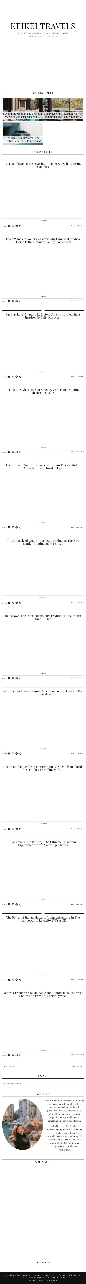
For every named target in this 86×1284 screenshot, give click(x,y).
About (37, 1275)
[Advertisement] (43, 64)
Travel (62, 1275)
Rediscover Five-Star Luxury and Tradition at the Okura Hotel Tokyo (43, 617)
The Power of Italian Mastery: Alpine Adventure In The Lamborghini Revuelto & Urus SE (43, 918)
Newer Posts (77, 1066)
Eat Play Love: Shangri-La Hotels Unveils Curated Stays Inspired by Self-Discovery (43, 315)
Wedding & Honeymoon (36, 1277)
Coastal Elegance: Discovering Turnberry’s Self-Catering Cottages (43, 165)
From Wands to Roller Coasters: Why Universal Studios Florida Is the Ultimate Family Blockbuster (43, 240)
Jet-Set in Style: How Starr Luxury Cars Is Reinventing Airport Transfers (43, 391)
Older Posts (9, 1066)
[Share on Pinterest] (16, 226)
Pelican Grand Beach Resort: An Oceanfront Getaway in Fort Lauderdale (43, 692)
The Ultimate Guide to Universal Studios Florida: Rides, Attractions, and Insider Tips (43, 466)
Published (59, 1277)
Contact (49, 1275)
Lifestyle (74, 1275)
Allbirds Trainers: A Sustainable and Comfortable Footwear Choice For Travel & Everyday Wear (43, 994)
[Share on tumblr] (19, 226)
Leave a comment (77, 225)
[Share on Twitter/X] (13, 226)
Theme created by (43, 1281)
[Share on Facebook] (9, 226)
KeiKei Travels (43, 25)
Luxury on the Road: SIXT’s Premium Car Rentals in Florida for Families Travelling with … (43, 768)
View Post (43, 221)
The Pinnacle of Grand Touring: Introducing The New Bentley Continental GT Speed (43, 541)
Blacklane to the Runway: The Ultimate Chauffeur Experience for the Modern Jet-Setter (43, 843)
